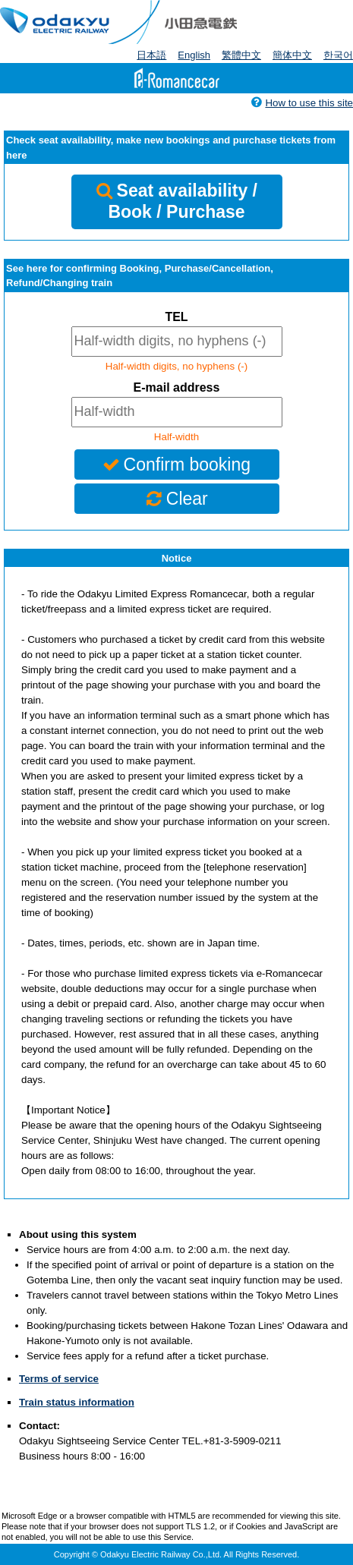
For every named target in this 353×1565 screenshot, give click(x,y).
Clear (176, 499)
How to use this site (302, 103)
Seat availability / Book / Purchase (176, 201)
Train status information (76, 1402)
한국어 (338, 55)
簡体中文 (292, 55)
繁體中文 (241, 55)
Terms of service (59, 1378)
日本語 (151, 55)
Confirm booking (176, 464)
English (194, 55)
